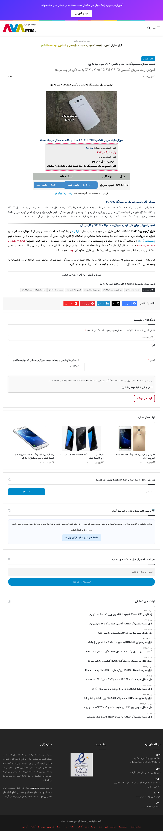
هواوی (113, 819)
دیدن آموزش (81, 14)
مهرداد (157, 771)
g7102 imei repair (132, 282)
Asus (72, 819)
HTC (65, 819)
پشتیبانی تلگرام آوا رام (63, 185)
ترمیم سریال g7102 (56, 282)
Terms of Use (78, 373)
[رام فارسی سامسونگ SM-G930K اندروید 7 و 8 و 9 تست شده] (81, 431)
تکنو (87, 819)
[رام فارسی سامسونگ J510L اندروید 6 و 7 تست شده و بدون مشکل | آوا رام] (31, 431)
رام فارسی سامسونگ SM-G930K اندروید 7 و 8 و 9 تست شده (82, 448)
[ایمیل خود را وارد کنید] (81, 564)
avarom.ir (34, 780)
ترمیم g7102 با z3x (73, 282)
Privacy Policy (61, 373)
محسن (157, 785)
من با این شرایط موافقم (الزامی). (136, 379)
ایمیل (151, 352)
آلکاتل (80, 819)
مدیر (158, 747)
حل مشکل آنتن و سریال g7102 (33, 282)
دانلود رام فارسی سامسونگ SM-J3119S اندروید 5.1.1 (135, 448)
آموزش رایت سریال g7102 (112, 282)
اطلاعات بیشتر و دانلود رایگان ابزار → (81, 530)
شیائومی (51, 819)
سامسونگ (122, 819)
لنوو (106, 819)
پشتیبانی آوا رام (146, 233)
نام (153, 337)
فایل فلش (148, 51)
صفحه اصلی (135, 819)
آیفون (33, 819)
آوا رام (75, 223)
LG (58, 819)
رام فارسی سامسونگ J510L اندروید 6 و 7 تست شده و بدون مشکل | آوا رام (33, 448)
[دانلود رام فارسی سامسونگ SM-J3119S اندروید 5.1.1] (132, 431)
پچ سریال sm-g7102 (92, 282)
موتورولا (41, 819)
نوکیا (93, 819)
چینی (100, 819)
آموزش (25, 819)
